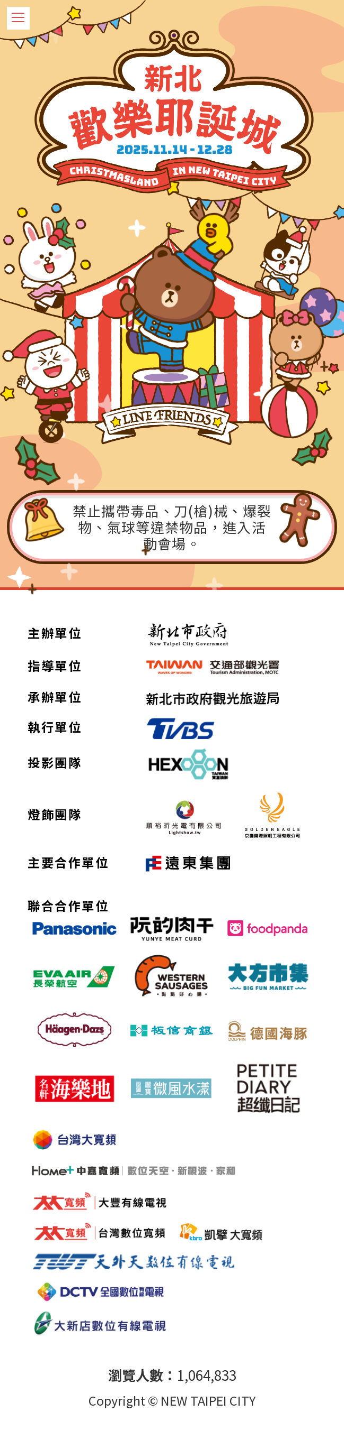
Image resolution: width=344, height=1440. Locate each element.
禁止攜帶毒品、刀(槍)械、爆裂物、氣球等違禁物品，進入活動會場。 (172, 526)
